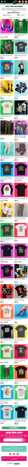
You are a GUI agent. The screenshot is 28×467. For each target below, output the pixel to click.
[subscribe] (23, 440)
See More (13, 428)
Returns (14, 450)
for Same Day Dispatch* (14, 448)
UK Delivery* (14, 447)
